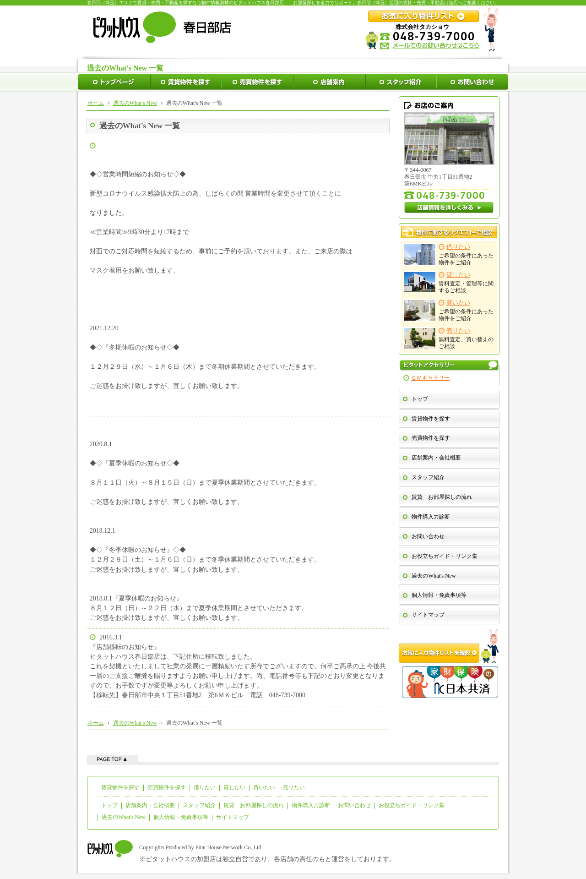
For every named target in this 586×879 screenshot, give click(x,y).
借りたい (205, 787)
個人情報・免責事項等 (439, 595)
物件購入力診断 (431, 516)
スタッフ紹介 (428, 477)
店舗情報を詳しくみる (449, 207)
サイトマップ (428, 614)
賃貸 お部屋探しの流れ (442, 497)
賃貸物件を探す (431, 418)
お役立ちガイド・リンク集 (444, 556)
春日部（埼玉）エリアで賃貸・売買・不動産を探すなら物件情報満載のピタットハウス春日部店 (185, 2)
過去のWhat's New (434, 576)
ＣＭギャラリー (430, 378)
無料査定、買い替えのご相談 (448, 338)
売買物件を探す (431, 438)
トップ (420, 399)
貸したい (234, 787)
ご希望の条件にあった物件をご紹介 (448, 254)
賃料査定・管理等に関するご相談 (448, 282)
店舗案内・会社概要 (436, 457)
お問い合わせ (428, 536)
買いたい (264, 787)
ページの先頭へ (112, 758)
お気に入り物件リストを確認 (449, 646)
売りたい (294, 787)
